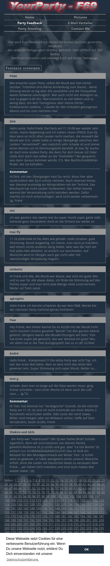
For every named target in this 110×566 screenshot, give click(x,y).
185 (89, 516)
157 (14, 512)
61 (76, 488)
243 (51, 532)
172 (7, 516)
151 (77, 508)
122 (95, 500)
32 (43, 484)
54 (43, 488)
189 (14, 520)
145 (39, 508)
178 (45, 516)
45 (103, 484)
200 (83, 520)
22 (99, 480)
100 (53, 496)
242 (45, 532)
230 (70, 528)
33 (48, 484)
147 (51, 508)
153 (89, 508)
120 (83, 500)
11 (48, 480)
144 (32, 508)
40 (80, 484)
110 (20, 500)
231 (77, 528)
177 (39, 516)
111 (26, 500)
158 (20, 512)
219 (101, 524)
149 (64, 508)
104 (79, 496)
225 (39, 528)
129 (39, 504)
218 (95, 524)
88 (99, 492)
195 (51, 520)
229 (64, 528)
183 (77, 516)
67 (103, 488)
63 (85, 488)
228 (58, 528)
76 (43, 492)
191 (26, 520)
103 (72, 496)
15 (66, 480)
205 (14, 524)
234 (95, 528)
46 (6, 488)
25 (11, 484)
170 (95, 512)
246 (70, 532)
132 (58, 504)
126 (20, 504)
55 (48, 488)
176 (32, 516)
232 (83, 528)
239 (26, 532)
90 (6, 496)
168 (83, 512)
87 (94, 492)
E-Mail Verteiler (80, 23)
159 (26, 512)
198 (70, 520)
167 (77, 512)
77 (48, 492)
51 (30, 488)
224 (32, 528)
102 (66, 496)
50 (25, 488)
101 (60, 496)
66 (99, 488)
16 (71, 480)
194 (45, 520)
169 (89, 512)
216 (83, 524)
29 (30, 484)
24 (6, 484)
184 (83, 516)
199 (77, 520)
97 (39, 496)
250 (95, 532)
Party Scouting (29, 28)
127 (26, 504)
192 (32, 520)
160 (32, 512)
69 (11, 492)
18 (80, 480)
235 (101, 528)
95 (30, 496)
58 (62, 488)
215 (77, 524)
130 (45, 504)
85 (85, 492)
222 (20, 528)
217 (89, 524)
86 (90, 492)
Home (29, 17)
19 (85, 480)
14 (62, 480)
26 (16, 484)
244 (58, 532)
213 (64, 524)
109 (14, 500)
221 (14, 528)
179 (51, 516)
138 (95, 504)
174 (20, 516)
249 (89, 532)
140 (7, 508)
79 (57, 492)
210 (45, 524)
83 (76, 492)
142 (20, 508)
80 (62, 492)
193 (39, 520)
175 (26, 516)
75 (39, 492)
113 (39, 500)
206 (20, 524)
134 (70, 504)
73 (30, 492)
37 (66, 484)
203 (101, 520)
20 (90, 480)
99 (48, 496)
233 (89, 528)
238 (20, 532)
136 (83, 504)
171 (101, 512)
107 (97, 496)
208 (32, 524)
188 (7, 520)
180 (58, 516)
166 (70, 512)
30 (34, 484)
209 (39, 524)
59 (66, 488)
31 (39, 484)
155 (101, 508)
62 (80, 488)
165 (64, 512)
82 (71, 492)
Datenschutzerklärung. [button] (23, 559)
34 (53, 484)
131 (51, 504)
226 (45, 528)
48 (16, 488)
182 (70, 516)
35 (57, 484)
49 (20, 488)
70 (16, 492)
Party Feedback (29, 23)
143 (26, 508)
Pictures (80, 17)
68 (6, 492)
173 (14, 516)
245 (64, 532)
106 (91, 496)
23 (103, 480)
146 (45, 508)
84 (80, 492)
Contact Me (80, 28)
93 (20, 496)
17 (76, 480)
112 (32, 500)
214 (70, 524)
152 (83, 508)
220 (7, 528)
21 (94, 480)
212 (58, 524)
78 (53, 492)
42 (90, 484)
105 (85, 496)
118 (70, 500)
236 (7, 532)
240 (32, 532)
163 (51, 512)
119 (77, 500)
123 (101, 500)
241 (39, 532)
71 (20, 492)
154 (95, 508)
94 (25, 496)
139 (101, 504)
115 (51, 500)
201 (89, 520)
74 (34, 492)
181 (64, 516)
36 (62, 484)
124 (7, 504)
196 (58, 520)
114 (45, 500)
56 (53, 488)
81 (66, 492)
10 (43, 480)
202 (95, 520)
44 (99, 484)
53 (39, 488)
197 (64, 520)
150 (70, 508)
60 (71, 488)
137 (89, 504)
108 (7, 500)
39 (76, 484)
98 (43, 496)
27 (20, 484)
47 (11, 488)
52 (34, 488)
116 (58, 500)
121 (89, 500)
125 (14, 504)
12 (53, 480)
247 (77, 532)
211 (51, 524)
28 (25, 484)
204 (7, 524)
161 (39, 512)
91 (11, 496)
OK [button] (86, 549)
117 (64, 500)
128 (32, 504)
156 (7, 512)
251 (101, 532)
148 (58, 508)
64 (90, 488)
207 (26, 524)
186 (95, 516)
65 (94, 488)
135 (77, 504)
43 (94, 484)
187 (101, 516)
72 (25, 492)
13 (57, 480)
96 (34, 496)
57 (57, 488)
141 (14, 508)
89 (103, 492)
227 (51, 528)
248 (83, 532)
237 (14, 532)
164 (58, 512)
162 (45, 512)
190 (20, 520)
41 (85, 484)
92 (16, 496)
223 (26, 528)
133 (64, 504)
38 (71, 484)
